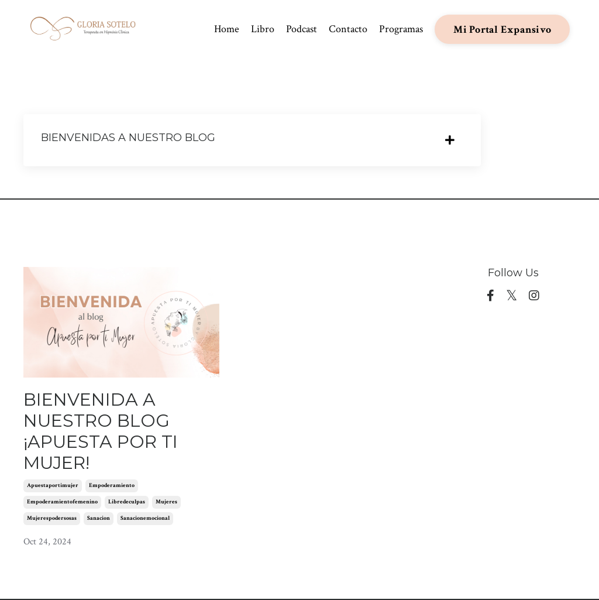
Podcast (301, 29)
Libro (262, 29)
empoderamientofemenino (62, 502)
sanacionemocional (145, 518)
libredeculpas (126, 502)
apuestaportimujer (52, 485)
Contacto (348, 29)
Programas (401, 29)
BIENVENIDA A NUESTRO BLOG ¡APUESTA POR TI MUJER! (100, 431)
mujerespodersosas (52, 518)
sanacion (98, 518)
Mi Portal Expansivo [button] (502, 29)
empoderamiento (112, 485)
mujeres (166, 502)
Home (226, 29)
